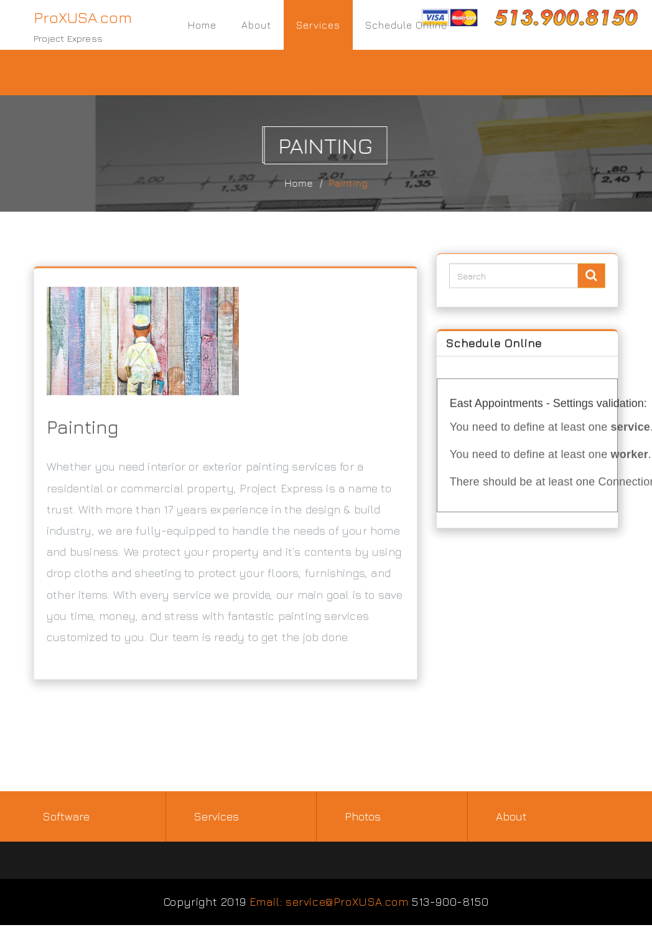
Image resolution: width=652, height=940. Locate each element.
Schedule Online (406, 25)
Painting (352, 183)
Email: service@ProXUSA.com (329, 901)
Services (318, 25)
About (256, 25)
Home (202, 25)
